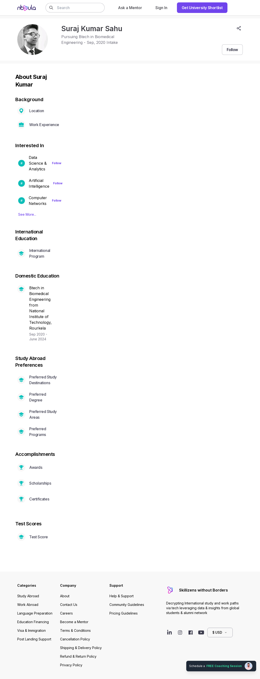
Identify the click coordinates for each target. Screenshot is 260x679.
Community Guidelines (126, 605)
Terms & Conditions (75, 630)
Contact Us (68, 605)
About (64, 596)
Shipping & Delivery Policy (81, 648)
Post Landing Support (34, 639)
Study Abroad (28, 596)
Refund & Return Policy (78, 656)
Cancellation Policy (75, 639)
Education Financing (33, 622)
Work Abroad (27, 605)
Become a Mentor (74, 622)
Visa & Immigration (31, 630)
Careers (66, 613)
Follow (56, 163)
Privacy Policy (71, 665)
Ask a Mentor (130, 7)
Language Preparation (34, 613)
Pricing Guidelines (123, 613)
